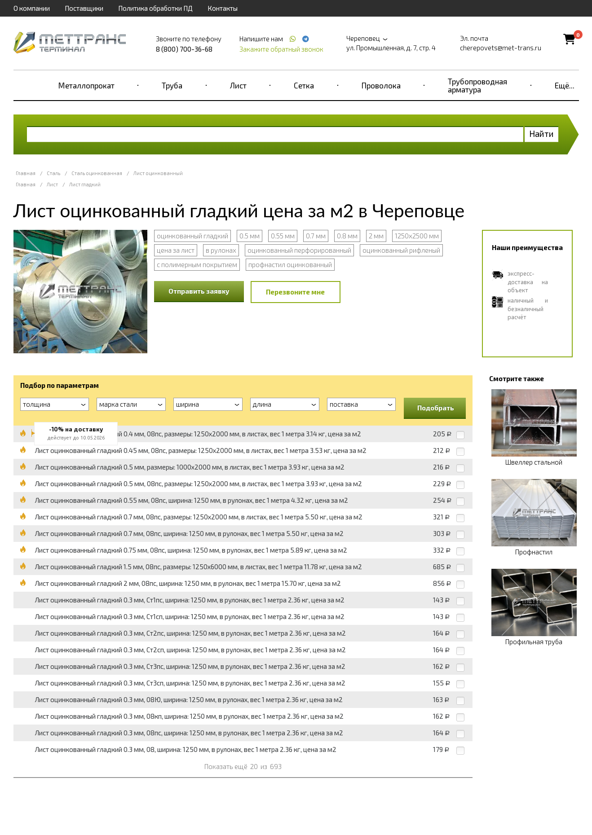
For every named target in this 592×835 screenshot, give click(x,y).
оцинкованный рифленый (401, 250)
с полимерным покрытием (197, 264)
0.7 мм (316, 236)
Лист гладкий (85, 184)
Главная (25, 173)
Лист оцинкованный (158, 173)
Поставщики (84, 8)
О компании (31, 8)
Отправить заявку (199, 291)
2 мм (376, 236)
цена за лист (175, 250)
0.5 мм (249, 236)
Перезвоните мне (295, 292)
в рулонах (221, 250)
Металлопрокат (86, 85)
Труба (172, 85)
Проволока (381, 85)
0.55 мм (283, 236)
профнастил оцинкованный (290, 264)
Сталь (53, 173)
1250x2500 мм (417, 236)
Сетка (304, 85)
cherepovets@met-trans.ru (500, 48)
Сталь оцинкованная (96, 173)
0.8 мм (347, 236)
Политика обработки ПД (155, 8)
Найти (541, 133)
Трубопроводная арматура (477, 85)
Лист (238, 85)
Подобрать (435, 408)
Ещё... (564, 85)
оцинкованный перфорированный (299, 250)
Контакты (223, 8)
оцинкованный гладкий (192, 236)
